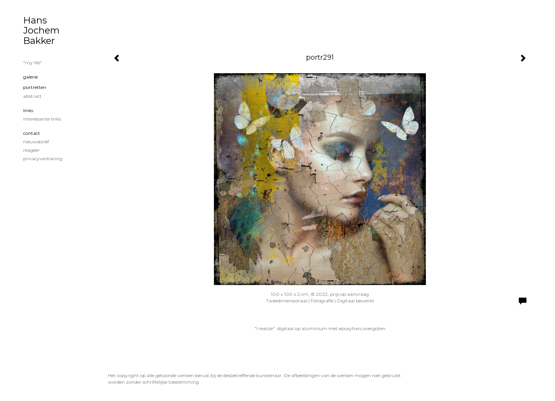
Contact (31, 133)
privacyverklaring (42, 158)
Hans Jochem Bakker (41, 30)
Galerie (30, 77)
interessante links (42, 119)
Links (28, 110)
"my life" (32, 62)
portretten (34, 87)
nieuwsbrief (36, 141)
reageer (31, 150)
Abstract (32, 96)
